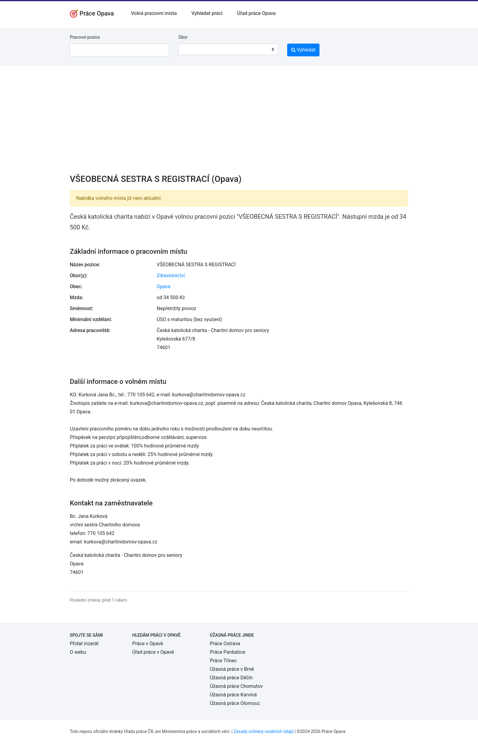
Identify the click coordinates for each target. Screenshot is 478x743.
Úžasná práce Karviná (233, 695)
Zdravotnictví (171, 275)
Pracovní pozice (85, 37)
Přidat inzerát (84, 643)
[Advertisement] (239, 124)
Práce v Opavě (147, 643)
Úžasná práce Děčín (231, 678)
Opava (163, 286)
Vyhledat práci (207, 13)
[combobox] (228, 49)
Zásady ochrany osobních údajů (264, 731)
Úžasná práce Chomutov (236, 686)
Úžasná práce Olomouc (235, 703)
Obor (182, 37)
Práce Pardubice (227, 652)
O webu (78, 652)
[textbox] (191, 49)
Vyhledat (303, 50)
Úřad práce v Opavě (153, 652)
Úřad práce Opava (256, 13)
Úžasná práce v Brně (232, 669)
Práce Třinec (223, 660)
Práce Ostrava (225, 643)
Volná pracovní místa (154, 13)
